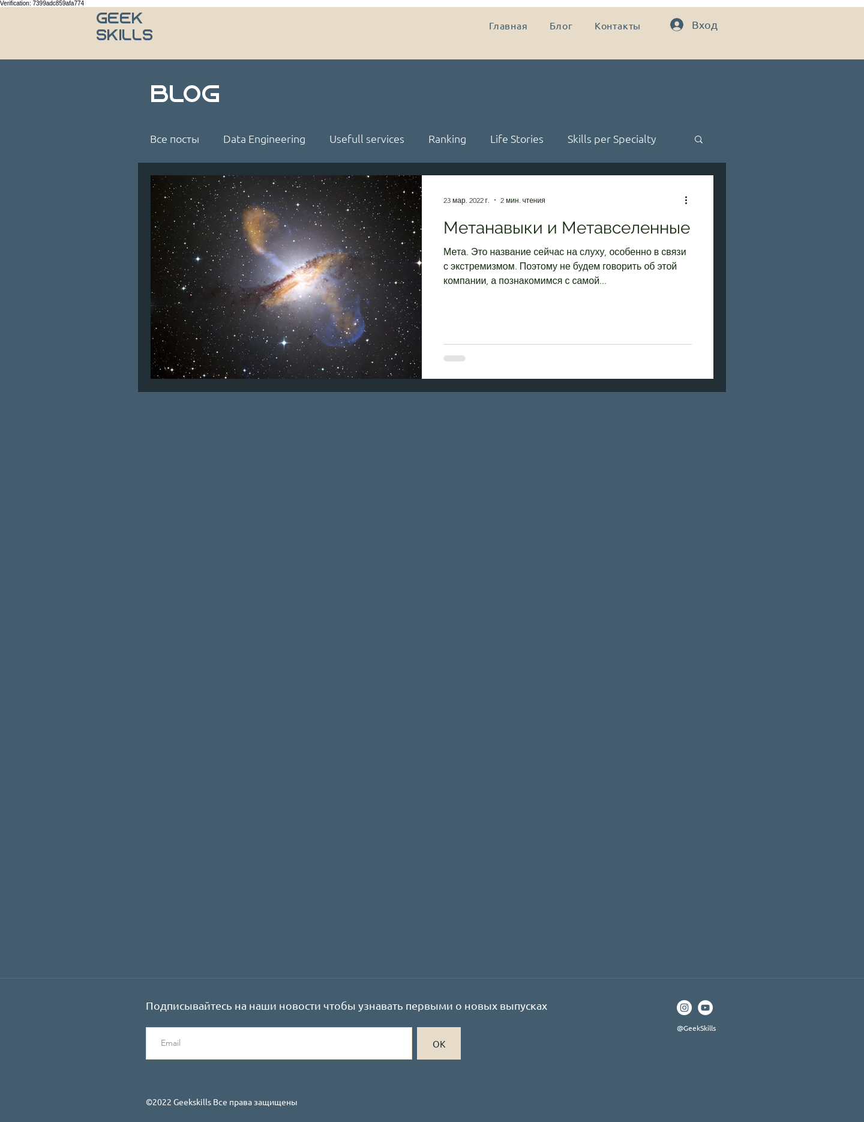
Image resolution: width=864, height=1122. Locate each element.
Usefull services (366, 138)
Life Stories (517, 138)
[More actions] (690, 200)
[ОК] (439, 1043)
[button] (698, 140)
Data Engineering (264, 138)
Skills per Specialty (612, 138)
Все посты (174, 138)
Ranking (447, 138)
